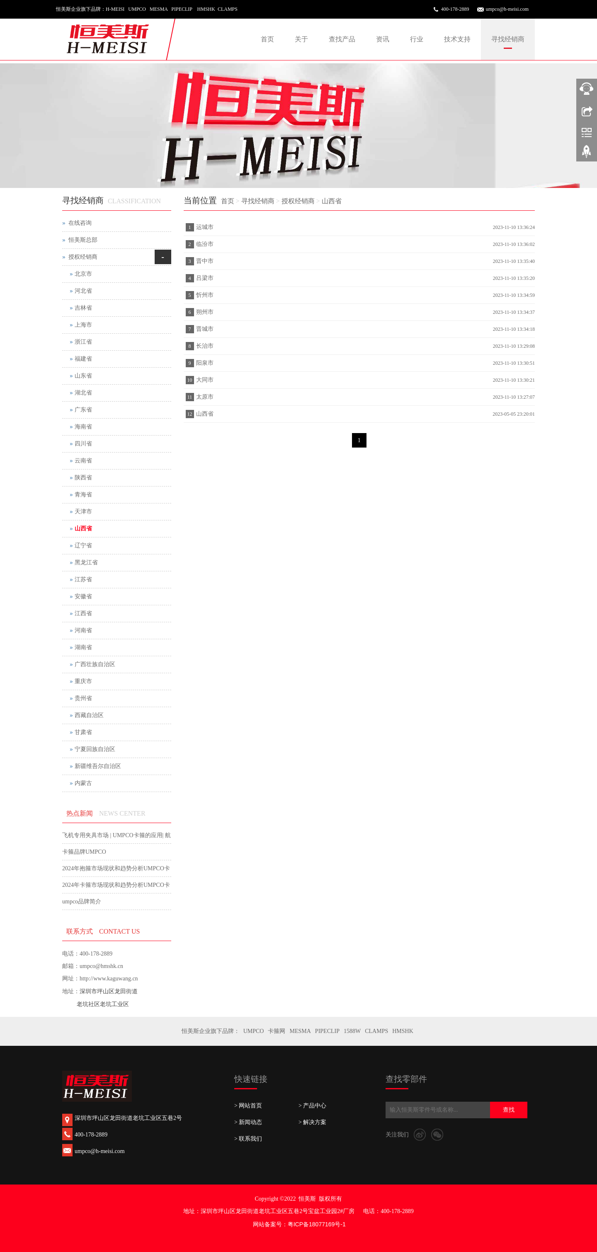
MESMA (300, 1031)
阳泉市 (205, 363)
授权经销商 (298, 201)
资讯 (382, 39)
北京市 (83, 274)
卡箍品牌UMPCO (84, 852)
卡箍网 (276, 1031)
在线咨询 (80, 223)
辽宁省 (83, 545)
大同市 (205, 380)
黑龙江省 (86, 562)
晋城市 (205, 329)
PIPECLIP (327, 1031)
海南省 (83, 427)
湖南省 (83, 647)
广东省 (83, 410)
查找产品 (342, 39)
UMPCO (253, 1031)
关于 (301, 39)
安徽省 (83, 596)
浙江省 (83, 342)
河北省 (83, 291)
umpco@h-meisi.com (507, 9)
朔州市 (205, 312)
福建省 (83, 359)
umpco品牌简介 (81, 901)
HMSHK (402, 1031)
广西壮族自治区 (95, 664)
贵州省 (83, 698)
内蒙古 (83, 783)
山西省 (332, 201)
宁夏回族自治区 (95, 749)
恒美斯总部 (82, 240)
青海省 (83, 494)
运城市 (205, 227)
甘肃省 (83, 732)
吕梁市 (205, 278)
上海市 (83, 325)
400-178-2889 (455, 9)
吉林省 (83, 308)
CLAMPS (376, 1031)
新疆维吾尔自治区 (98, 766)
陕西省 (83, 477)
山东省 (83, 376)
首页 (267, 39)
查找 (508, 1110)
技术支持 (457, 39)
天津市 (83, 511)
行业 (416, 39)
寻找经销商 (507, 39)
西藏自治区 (89, 715)
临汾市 (205, 244)
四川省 (83, 444)
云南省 (83, 460)
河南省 (83, 630)
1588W (352, 1031)
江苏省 (83, 579)
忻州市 (205, 295)
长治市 (205, 346)
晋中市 (205, 261)
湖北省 (83, 393)
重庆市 (83, 681)
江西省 (83, 613)
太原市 (205, 397)
